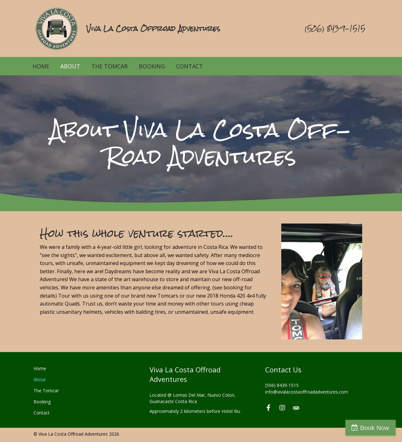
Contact (189, 66)
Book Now (374, 427)
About (70, 66)
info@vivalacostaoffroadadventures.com (306, 392)
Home (41, 66)
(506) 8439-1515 (282, 385)
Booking (152, 66)
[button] (268, 408)
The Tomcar (109, 66)
